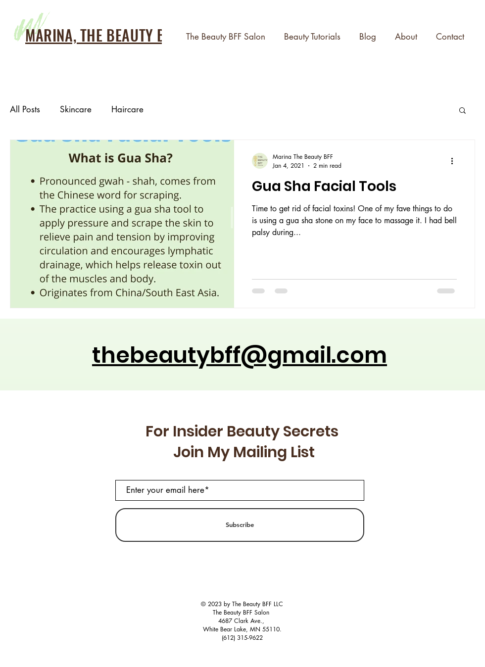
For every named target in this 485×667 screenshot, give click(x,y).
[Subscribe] (239, 525)
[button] (462, 111)
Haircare (127, 109)
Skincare (76, 109)
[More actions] (455, 161)
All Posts (25, 109)
